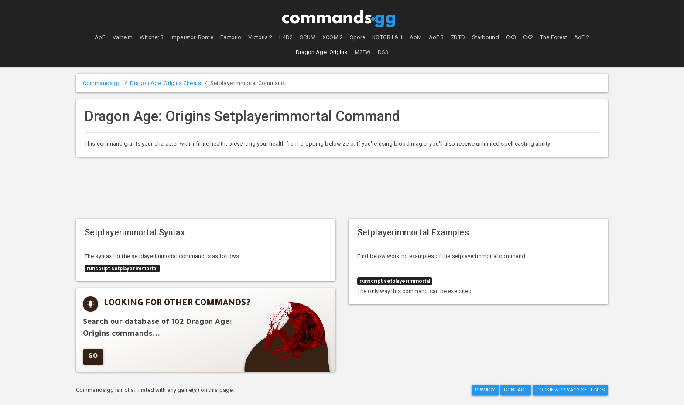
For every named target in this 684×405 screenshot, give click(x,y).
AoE (100, 37)
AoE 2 (581, 37)
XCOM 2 (332, 37)
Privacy (485, 390)
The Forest (553, 37)
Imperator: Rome (192, 37)
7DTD (458, 37)
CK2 (528, 37)
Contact (516, 390)
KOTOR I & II (387, 37)
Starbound (485, 37)
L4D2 (285, 37)
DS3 (383, 52)
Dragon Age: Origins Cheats (165, 83)
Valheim (123, 37)
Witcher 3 (152, 37)
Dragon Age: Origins (322, 52)
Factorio (231, 37)
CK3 (511, 37)
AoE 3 (436, 37)
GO (93, 357)
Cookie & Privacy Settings (570, 390)
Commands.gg (102, 83)
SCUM (307, 37)
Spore (358, 37)
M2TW (363, 52)
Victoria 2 (260, 37)
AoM (416, 37)
